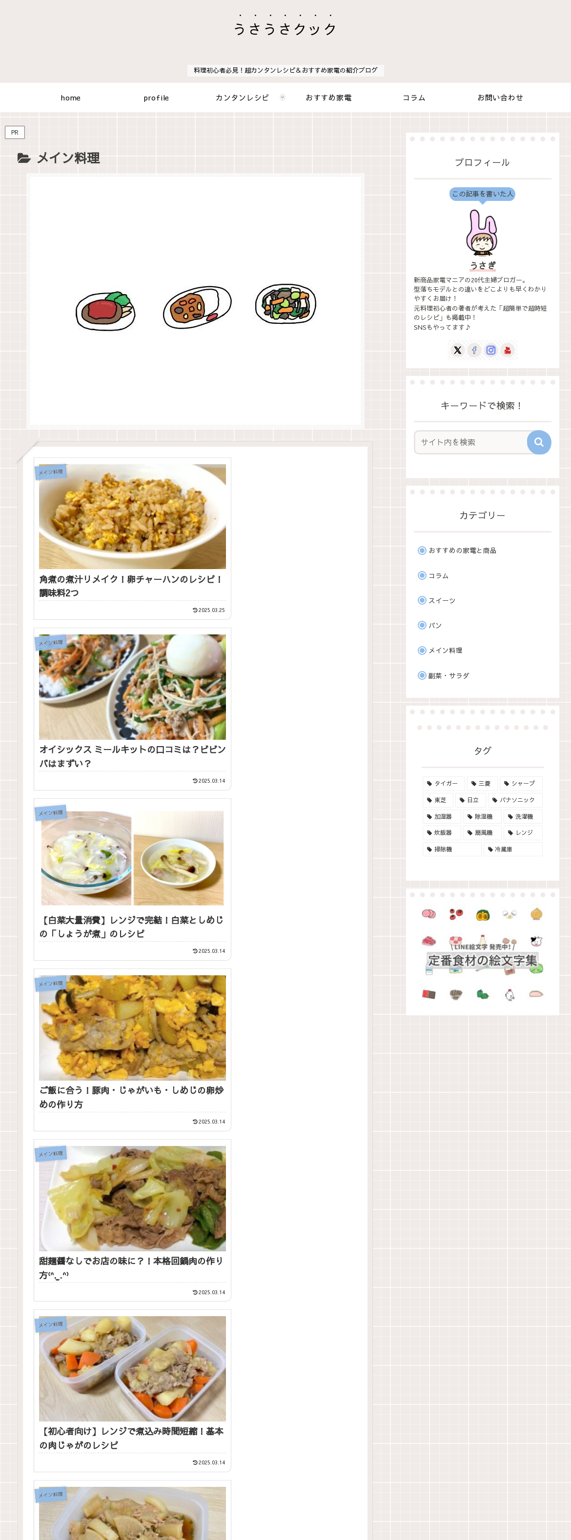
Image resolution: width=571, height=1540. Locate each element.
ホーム (151, 1509)
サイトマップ (410, 1509)
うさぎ (482, 265)
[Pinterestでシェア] (195, 1164)
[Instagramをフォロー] (205, 1243)
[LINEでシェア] (77, 1164)
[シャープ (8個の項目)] (521, 783)
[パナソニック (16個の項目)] (515, 800)
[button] (313, 1164)
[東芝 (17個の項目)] (438, 800)
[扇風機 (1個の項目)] (482, 833)
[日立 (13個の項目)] (470, 800)
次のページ (200, 1283)
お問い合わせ (191, 1509)
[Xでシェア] (77, 1140)
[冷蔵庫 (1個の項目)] (513, 849)
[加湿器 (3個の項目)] (442, 816)
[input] (477, 442)
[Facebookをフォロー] (185, 1243)
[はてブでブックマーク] (313, 1140)
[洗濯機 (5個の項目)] (523, 816)
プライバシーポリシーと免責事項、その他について (301, 1509)
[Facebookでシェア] (195, 1140)
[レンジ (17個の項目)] (523, 833)
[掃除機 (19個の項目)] (452, 849)
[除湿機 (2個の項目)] (482, 816)
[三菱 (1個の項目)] (482, 783)
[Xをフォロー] (165, 1243)
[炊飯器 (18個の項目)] (442, 833)
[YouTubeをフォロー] (225, 1243)
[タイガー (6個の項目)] (444, 783)
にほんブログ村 (437, 1439)
